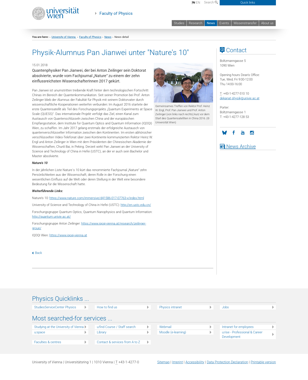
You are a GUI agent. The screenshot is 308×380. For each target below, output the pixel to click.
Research (195, 23)
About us (267, 23)
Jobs (225, 307)
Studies (179, 23)
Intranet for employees (238, 327)
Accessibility (194, 362)
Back (37, 253)
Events (224, 23)
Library (101, 332)
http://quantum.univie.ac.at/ (51, 217)
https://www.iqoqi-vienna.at (68, 235)
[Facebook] (233, 132)
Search (211, 2)
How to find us (107, 307)
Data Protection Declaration (227, 362)
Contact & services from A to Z (118, 342)
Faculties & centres (47, 342)
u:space (39, 332)
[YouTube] (242, 132)
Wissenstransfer (245, 23)
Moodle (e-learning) (172, 332)
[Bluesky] (224, 132)
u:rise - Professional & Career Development (242, 334)
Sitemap (163, 362)
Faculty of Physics (116, 13)
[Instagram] (252, 132)
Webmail (165, 327)
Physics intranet (170, 307)
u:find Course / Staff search (116, 327)
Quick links (247, 2)
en (196, 2)
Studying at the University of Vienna (59, 327)
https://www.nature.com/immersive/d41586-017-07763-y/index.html (96, 198)
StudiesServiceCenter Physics (55, 307)
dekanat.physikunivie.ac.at (239, 98)
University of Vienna (64, 37)
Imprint (177, 362)
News (211, 23)
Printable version (263, 362)
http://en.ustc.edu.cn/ (136, 205)
